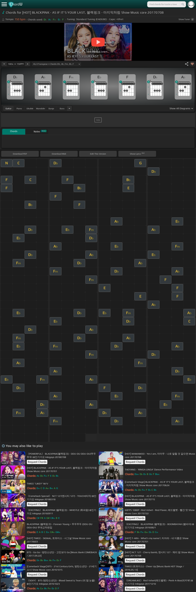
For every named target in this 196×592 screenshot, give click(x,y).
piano (19, 108)
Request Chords (37, 461)
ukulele (29, 108)
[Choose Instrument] (69, 108)
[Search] (182, 4)
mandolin (40, 108)
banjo (51, 108)
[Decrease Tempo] (4, 64)
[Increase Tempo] (27, 64)
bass (62, 108)
